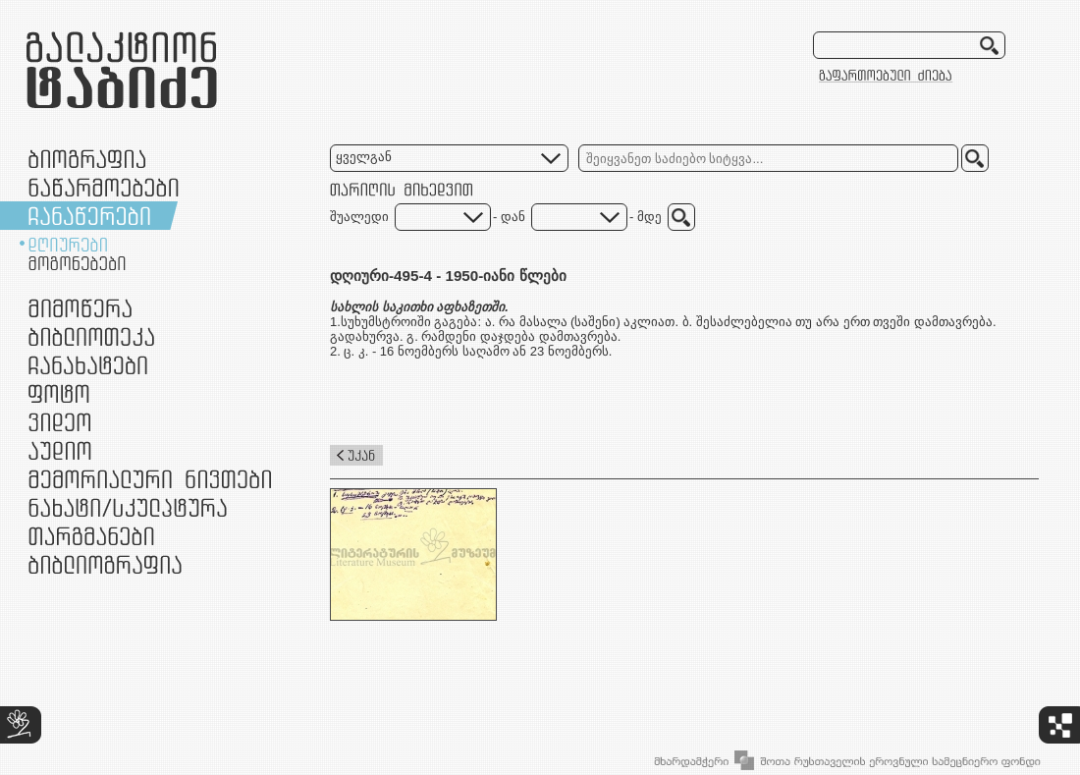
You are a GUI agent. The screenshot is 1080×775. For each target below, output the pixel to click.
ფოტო (59, 393)
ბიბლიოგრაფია (105, 564)
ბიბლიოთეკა (91, 336)
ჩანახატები (87, 365)
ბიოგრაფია (86, 158)
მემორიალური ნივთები (149, 479)
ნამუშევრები (127, 507)
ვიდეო (59, 422)
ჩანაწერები (89, 215)
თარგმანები (91, 536)
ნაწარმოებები (103, 187)
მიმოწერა (80, 308)
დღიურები (67, 244)
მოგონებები (77, 263)
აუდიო (59, 450)
